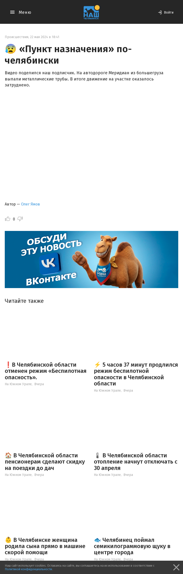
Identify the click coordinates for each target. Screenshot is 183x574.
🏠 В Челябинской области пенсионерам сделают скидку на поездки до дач (45, 461)
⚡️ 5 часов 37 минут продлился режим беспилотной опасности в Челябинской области (136, 374)
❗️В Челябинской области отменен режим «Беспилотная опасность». (45, 371)
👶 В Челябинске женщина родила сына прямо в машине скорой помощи (45, 546)
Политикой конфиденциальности (28, 569)
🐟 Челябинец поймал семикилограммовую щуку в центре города (132, 546)
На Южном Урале (18, 384)
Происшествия (16, 37)
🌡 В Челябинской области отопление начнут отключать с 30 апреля (135, 461)
